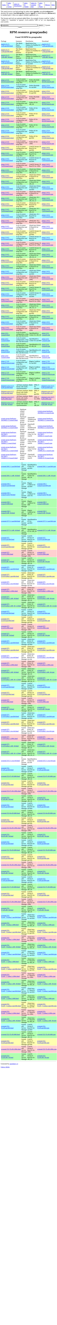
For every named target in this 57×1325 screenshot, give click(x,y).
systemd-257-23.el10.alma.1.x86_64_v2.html (11, 605)
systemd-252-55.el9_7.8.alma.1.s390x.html (10, 938)
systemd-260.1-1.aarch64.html (10, 466)
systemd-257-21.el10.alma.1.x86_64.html (10, 745)
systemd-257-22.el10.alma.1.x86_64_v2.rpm (47, 678)
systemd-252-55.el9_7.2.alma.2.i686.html (10, 997)
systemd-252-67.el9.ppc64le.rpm (43, 783)
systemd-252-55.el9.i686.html (10, 1034)
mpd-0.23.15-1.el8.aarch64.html (7, 62)
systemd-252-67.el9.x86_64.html (7, 798)
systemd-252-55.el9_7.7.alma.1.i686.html (10, 960)
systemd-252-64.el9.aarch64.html (7, 806)
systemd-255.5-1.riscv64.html (10, 761)
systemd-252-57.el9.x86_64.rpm (43, 909)
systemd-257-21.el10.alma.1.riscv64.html (10, 730)
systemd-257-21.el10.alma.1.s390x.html (9, 737)
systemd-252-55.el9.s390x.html (11, 1049)
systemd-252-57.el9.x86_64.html (7, 909)
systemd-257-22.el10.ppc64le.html (7, 619)
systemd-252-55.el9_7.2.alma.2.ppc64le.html (11, 1005)
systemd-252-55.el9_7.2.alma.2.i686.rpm (45, 997)
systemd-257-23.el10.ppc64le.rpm (43, 546)
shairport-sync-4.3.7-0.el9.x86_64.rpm (47, 403)
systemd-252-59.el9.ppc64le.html (7, 857)
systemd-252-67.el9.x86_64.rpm (43, 798)
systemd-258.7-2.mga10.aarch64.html (8, 484)
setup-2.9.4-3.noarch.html (5, 356)
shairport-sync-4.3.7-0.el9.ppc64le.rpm (47, 392)
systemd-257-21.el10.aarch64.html (7, 686)
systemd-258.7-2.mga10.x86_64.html (8, 512)
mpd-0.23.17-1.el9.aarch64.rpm (47, 45)
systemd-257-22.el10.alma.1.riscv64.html (10, 656)
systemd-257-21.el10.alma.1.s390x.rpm (45, 737)
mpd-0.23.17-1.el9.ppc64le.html (7, 50)
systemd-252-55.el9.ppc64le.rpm (43, 1042)
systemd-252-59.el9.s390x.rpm (47, 865)
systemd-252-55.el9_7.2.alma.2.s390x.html (10, 1012)
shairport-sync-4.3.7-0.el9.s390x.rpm (47, 398)
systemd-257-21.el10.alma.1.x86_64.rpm (45, 745)
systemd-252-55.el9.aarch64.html (7, 1027)
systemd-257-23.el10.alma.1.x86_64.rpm (45, 597)
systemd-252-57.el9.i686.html (10, 887)
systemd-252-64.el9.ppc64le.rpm (43, 820)
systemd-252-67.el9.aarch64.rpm (43, 769)
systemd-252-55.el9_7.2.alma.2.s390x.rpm (46, 1012)
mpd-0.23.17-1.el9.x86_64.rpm (47, 56)
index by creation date (34, 4)
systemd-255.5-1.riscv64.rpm (46, 761)
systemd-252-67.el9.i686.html (10, 776)
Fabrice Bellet (5, 1067)
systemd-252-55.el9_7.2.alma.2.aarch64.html (11, 990)
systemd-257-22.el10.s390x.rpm (43, 627)
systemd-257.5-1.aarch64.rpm (46, 521)
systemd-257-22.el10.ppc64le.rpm (43, 619)
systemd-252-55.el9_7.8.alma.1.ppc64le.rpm (47, 931)
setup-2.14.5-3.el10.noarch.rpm (47, 283)
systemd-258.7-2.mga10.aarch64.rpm (44, 484)
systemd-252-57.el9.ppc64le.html (7, 894)
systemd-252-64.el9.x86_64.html (7, 835)
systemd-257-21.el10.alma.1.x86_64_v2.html (11, 752)
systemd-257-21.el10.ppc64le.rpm (43, 693)
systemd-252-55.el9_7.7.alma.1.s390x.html (10, 975)
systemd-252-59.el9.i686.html (10, 850)
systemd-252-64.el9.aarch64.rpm (43, 806)
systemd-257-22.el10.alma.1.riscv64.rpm (45, 656)
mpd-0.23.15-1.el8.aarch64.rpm (47, 62)
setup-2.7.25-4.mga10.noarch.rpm (48, 362)
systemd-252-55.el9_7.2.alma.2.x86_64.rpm (46, 1019)
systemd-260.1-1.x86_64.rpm (46, 475)
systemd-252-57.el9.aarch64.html (7, 879)
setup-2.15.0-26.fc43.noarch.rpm (48, 103)
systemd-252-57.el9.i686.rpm (46, 887)
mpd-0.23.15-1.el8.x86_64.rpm (47, 73)
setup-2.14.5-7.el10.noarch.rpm (47, 148)
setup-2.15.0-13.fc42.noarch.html (7, 126)
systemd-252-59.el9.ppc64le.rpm (43, 857)
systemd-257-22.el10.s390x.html (7, 627)
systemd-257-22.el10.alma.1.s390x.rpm (45, 664)
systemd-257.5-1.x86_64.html (10, 530)
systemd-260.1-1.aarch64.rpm (46, 466)
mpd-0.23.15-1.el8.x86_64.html (6, 73)
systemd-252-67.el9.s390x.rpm (47, 791)
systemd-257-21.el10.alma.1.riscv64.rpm (45, 730)
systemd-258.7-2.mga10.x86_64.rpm (44, 512)
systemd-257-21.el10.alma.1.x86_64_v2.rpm (47, 752)
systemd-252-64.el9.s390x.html (11, 828)
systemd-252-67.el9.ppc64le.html (7, 783)
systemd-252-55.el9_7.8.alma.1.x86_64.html (11, 946)
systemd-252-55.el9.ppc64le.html (7, 1042)
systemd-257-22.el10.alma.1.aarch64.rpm (46, 642)
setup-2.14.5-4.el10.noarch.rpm (47, 232)
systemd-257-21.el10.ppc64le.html (7, 693)
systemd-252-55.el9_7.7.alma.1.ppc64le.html (11, 968)
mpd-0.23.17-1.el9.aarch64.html (7, 45)
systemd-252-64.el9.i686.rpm (46, 813)
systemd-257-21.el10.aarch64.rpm (43, 686)
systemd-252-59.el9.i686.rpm (46, 850)
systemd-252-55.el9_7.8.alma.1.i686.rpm (45, 924)
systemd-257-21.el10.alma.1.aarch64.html (10, 715)
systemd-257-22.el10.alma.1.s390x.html (9, 664)
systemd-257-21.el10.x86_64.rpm (43, 708)
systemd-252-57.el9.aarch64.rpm (43, 879)
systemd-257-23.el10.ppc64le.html (7, 546)
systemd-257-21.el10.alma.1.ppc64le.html (10, 723)
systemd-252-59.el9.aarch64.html (7, 842)
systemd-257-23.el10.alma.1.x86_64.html (10, 597)
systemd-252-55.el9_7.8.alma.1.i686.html (10, 924)
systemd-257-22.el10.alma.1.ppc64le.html (10, 649)
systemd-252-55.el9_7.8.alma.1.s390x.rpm (46, 938)
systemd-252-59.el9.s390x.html (11, 865)
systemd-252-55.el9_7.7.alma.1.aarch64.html (11, 953)
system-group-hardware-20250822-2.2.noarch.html (9, 419)
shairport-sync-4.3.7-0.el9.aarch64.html (7, 386)
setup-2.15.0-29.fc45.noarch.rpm (48, 80)
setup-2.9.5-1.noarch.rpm (46, 334)
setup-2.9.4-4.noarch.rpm (46, 345)
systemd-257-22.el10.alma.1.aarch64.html (10, 642)
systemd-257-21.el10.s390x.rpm (43, 701)
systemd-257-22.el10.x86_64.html (7, 634)
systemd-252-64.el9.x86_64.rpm (43, 835)
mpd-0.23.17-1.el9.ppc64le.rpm (47, 50)
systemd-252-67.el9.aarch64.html (7, 769)
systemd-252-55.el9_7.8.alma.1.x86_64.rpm (46, 946)
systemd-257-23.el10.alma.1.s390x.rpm (45, 590)
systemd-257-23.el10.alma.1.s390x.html (9, 590)
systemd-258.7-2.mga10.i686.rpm (43, 503)
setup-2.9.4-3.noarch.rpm (46, 356)
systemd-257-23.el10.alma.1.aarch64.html (10, 568)
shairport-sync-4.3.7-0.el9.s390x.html (7, 398)
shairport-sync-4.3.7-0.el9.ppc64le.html (7, 392)
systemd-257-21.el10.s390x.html (7, 701)
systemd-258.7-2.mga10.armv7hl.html (8, 494)
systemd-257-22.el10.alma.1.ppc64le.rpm (46, 649)
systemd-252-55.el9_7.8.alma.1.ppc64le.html (11, 931)
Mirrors (47, 5)
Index (4, 5)
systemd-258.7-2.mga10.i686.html (7, 503)
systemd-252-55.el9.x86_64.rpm (43, 1056)
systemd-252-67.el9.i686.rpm (46, 776)
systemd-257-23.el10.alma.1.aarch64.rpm (46, 568)
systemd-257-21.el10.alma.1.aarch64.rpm (46, 715)
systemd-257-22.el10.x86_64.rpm (43, 634)
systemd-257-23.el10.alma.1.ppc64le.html (10, 575)
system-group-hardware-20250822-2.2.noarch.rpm (46, 412)
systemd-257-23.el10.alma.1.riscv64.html (10, 583)
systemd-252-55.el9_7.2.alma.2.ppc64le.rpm (47, 1005)
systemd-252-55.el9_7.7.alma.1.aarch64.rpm (47, 953)
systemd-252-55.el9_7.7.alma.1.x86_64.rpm (46, 983)
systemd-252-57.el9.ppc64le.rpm (43, 894)
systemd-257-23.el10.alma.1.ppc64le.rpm (46, 575)
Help (53, 5)
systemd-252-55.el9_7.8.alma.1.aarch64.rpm (47, 916)
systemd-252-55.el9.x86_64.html (7, 1056)
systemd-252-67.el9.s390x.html (11, 791)
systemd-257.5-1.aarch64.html (10, 521)
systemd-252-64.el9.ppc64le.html (7, 820)
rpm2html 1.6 (14, 1064)
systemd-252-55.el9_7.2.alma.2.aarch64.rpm (47, 990)
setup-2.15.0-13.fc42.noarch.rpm (48, 126)
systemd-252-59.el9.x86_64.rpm (43, 872)
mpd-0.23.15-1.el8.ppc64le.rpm (47, 67)
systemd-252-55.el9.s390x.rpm (47, 1049)
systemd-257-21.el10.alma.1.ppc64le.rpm (46, 723)
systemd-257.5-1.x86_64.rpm (46, 530)
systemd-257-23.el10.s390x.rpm (43, 553)
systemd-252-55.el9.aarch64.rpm (43, 1027)
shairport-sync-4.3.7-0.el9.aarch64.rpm (47, 386)
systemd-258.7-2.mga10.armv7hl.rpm (44, 494)
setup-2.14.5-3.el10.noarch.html (7, 283)
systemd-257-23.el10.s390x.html (7, 553)
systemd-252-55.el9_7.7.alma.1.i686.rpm (45, 960)
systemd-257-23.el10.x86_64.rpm (43, 560)
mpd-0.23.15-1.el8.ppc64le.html (7, 67)
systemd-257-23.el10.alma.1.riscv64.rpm (45, 583)
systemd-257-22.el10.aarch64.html (7, 612)
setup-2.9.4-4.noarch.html (5, 345)
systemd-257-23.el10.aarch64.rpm (43, 538)
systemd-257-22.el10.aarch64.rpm (43, 612)
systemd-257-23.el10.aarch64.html (7, 538)
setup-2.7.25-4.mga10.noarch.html (7, 362)
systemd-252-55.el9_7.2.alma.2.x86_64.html (11, 1019)
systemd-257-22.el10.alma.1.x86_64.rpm (45, 671)
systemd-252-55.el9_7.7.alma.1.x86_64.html (11, 983)
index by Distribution (18, 5)
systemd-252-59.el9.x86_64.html (7, 872)
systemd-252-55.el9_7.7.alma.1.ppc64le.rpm (47, 968)
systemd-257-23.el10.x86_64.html (7, 560)
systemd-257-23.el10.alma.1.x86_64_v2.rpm (47, 605)
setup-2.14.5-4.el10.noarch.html (7, 232)
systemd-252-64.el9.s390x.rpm (47, 828)
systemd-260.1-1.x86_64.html (10, 475)
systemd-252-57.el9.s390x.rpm (47, 902)
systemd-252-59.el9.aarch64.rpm (43, 842)
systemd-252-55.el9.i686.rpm (46, 1034)
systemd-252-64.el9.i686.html (10, 813)
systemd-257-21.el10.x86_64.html (7, 708)
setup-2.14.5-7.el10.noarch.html (7, 148)
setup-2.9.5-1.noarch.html (5, 334)
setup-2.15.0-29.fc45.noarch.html (7, 80)
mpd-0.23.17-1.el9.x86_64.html (6, 56)
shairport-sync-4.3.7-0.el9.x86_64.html (7, 403)
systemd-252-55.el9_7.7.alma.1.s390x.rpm (46, 975)
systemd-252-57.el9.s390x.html (11, 902)
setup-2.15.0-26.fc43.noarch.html (7, 103)
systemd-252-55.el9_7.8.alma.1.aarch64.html (11, 916)
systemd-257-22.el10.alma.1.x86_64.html (10, 671)
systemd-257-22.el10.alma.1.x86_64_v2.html (11, 678)
